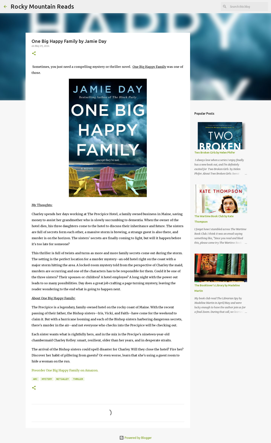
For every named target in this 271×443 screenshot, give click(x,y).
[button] (34, 53)
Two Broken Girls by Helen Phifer (214, 152)
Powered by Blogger (135, 437)
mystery (47, 379)
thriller (78, 379)
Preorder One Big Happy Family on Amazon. (65, 370)
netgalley (62, 379)
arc (35, 379)
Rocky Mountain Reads (42, 6)
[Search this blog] (248, 6)
